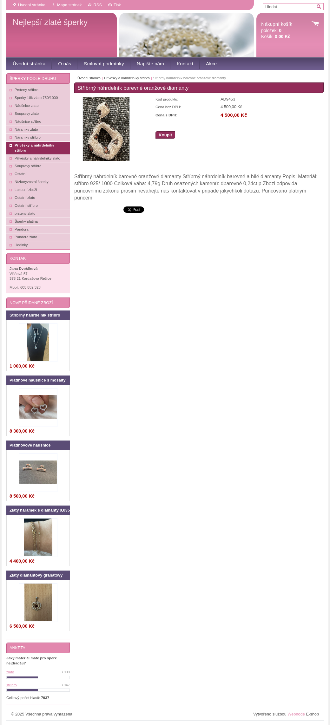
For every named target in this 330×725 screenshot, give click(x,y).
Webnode (296, 714)
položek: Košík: (276, 30)
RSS (98, 5)
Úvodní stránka (31, 5)
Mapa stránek (69, 5)
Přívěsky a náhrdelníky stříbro (127, 78)
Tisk (117, 5)
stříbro (11, 685)
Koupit (165, 135)
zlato (10, 672)
